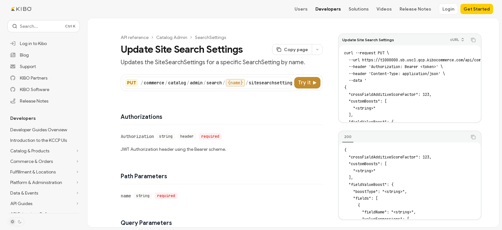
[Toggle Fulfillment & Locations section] (43, 172)
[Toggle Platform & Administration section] (43, 182)
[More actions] (317, 49)
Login (448, 9)
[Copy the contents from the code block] (473, 40)
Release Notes (415, 9)
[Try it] (307, 82)
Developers (328, 9)
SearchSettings (210, 37)
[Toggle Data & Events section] (43, 193)
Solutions (359, 9)
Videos (384, 9)
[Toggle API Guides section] (43, 203)
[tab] (347, 137)
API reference (135, 37)
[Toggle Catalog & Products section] (43, 151)
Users (301, 9)
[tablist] (402, 137)
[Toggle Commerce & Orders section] (43, 161)
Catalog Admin (171, 37)
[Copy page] (292, 49)
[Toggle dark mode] (16, 221)
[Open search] (43, 26)
